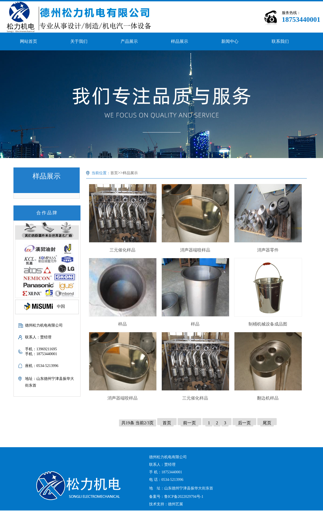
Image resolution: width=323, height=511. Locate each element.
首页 (114, 173)
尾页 (267, 423)
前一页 (189, 423)
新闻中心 (229, 41)
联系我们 (280, 41)
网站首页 (28, 41)
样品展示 (179, 41)
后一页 (244, 423)
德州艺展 (175, 504)
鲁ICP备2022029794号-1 (183, 497)
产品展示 (129, 41)
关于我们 (78, 41)
